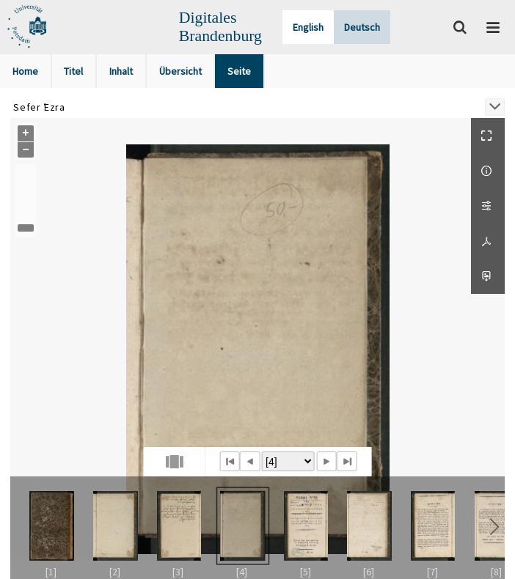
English (308, 27)
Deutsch (362, 27)
